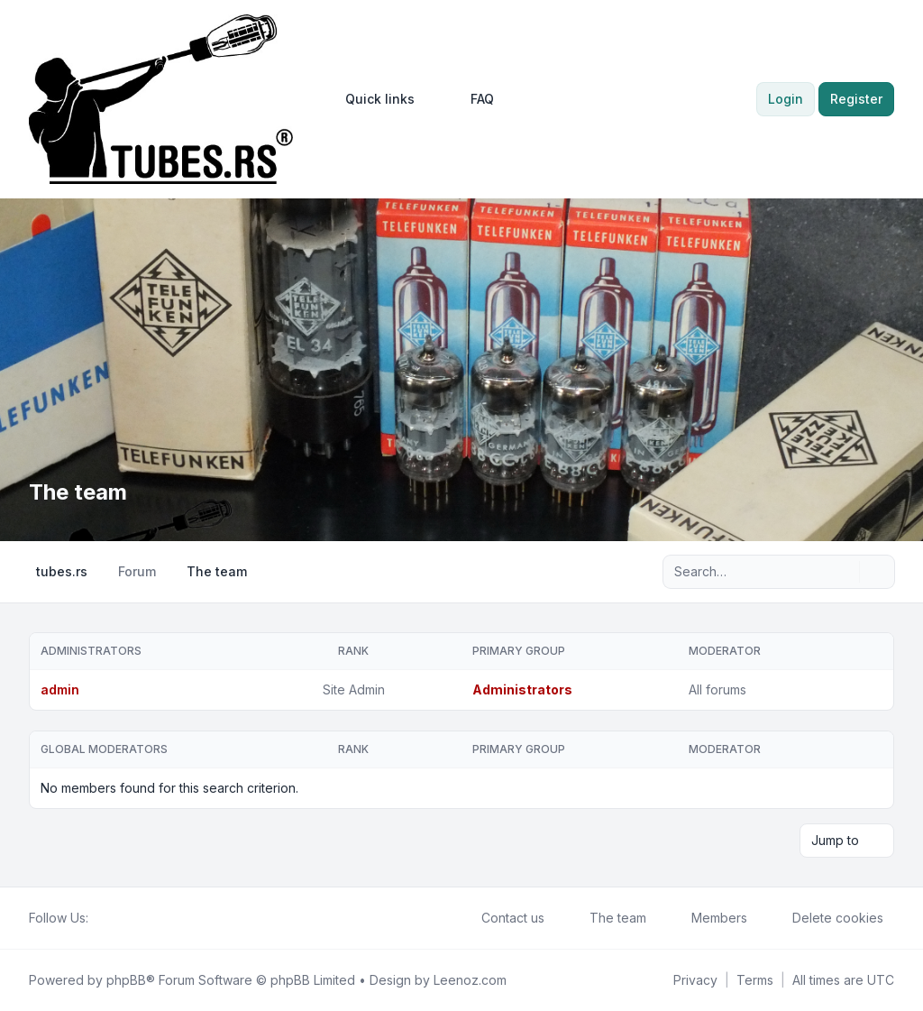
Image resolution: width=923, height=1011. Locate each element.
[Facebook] (99, 918)
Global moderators (104, 749)
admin (60, 689)
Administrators (91, 650)
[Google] (142, 918)
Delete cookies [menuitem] (826, 918)
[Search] (843, 571)
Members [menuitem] (707, 918)
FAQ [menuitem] (470, 99)
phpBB (126, 980)
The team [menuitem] (606, 918)
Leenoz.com (470, 980)
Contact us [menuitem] (501, 918)
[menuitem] (372, 99)
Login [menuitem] (785, 98)
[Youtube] (128, 918)
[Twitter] (113, 918)
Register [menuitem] (856, 98)
